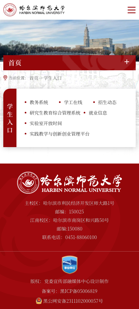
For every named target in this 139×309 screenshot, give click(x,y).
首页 (34, 78)
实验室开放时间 (46, 123)
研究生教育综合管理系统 (55, 112)
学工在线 (73, 102)
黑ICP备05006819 (78, 291)
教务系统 (39, 102)
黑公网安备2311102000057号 (73, 301)
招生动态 (107, 102)
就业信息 (98, 112)
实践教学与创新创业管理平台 (60, 133)
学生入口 (52, 78)
